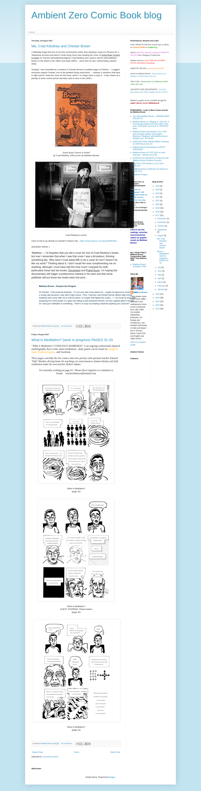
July (159, 267)
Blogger (112, 777)
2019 (157, 208)
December (162, 218)
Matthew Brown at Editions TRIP (139, 265)
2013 (157, 305)
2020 (157, 204)
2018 (157, 212)
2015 (157, 298)
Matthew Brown (140, 292)
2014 (157, 301)
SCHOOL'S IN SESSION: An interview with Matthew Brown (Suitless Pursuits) (151, 159)
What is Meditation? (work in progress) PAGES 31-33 (72, 340)
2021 (157, 201)
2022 (157, 197)
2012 (157, 309)
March (160, 282)
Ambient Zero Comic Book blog (96, 15)
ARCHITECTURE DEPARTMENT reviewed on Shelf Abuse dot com (151, 143)
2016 (157, 294)
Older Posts (115, 752)
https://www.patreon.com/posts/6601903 (98, 241)
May (160, 275)
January (161, 289)
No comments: (67, 326)
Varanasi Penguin (140, 174)
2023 (157, 193)
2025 (157, 186)
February (162, 286)
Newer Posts (37, 752)
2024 (157, 190)
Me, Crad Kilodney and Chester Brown (60, 46)
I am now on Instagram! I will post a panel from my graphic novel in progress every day (138, 194)
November (162, 222)
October (161, 226)
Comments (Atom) (50, 757)
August (161, 235)
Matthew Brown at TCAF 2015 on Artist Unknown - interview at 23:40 (149, 153)
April (160, 278)
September (162, 230)
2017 (157, 215)
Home (32, 32)
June (160, 271)
